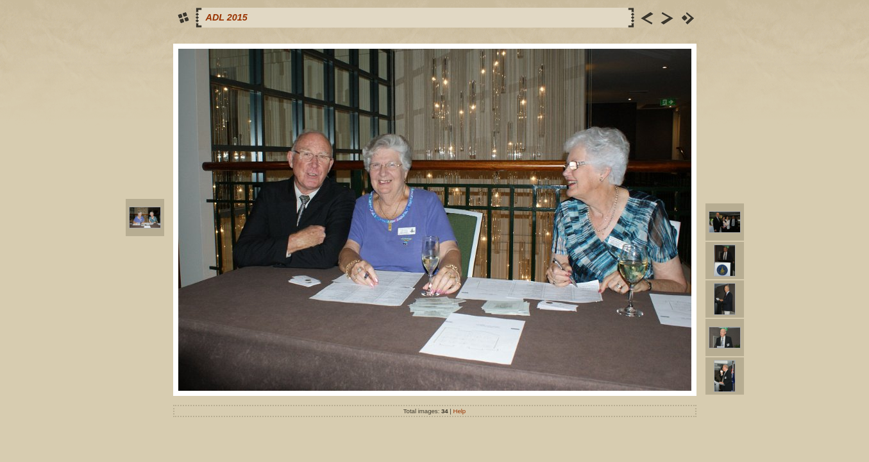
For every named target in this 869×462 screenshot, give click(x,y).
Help (459, 411)
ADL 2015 (227, 17)
